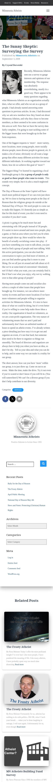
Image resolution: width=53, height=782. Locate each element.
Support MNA (17, 3)
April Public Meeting (16, 494)
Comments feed (14, 568)
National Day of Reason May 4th (21, 500)
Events (26, 3)
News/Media (35, 3)
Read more (19, 664)
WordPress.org (13, 574)
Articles (17, 390)
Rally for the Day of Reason (19, 484)
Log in (10, 558)
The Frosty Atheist (15, 489)
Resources (44, 3)
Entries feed (12, 563)
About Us (7, 3)
